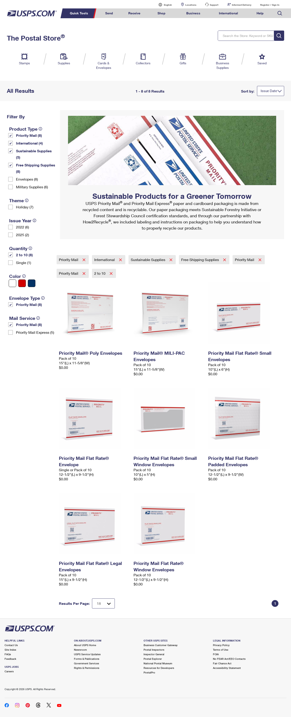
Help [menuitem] (260, 13)
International (105, 259)
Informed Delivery (241, 4)
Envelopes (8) (27, 179)
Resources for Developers (159, 667)
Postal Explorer (153, 658)
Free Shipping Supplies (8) (35, 168)
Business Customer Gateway (161, 645)
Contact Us (11, 645)
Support (214, 4)
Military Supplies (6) (32, 187)
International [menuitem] (228, 13)
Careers (9, 671)
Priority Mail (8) (29, 135)
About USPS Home (85, 645)
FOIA (216, 654)
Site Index (10, 649)
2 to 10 (100, 273)
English (163, 4)
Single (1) (23, 262)
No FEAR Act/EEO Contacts (229, 658)
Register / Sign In (269, 4)
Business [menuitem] (193, 13)
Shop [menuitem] (161, 13)
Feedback (10, 658)
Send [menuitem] (109, 13)
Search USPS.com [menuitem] (280, 13)
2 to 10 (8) (24, 255)
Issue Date (269, 91)
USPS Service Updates (87, 654)
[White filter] (12, 283)
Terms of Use (220, 649)
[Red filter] (22, 283)
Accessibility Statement (227, 667)
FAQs (8, 654)
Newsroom (80, 649)
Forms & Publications (86, 658)
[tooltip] (40, 129)
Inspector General (154, 654)
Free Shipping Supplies (200, 259)
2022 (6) (22, 227)
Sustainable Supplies (148, 259)
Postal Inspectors (154, 649)
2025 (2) (22, 235)
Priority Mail (69, 259)
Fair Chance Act (222, 663)
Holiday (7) (24, 207)
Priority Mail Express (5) (35, 332)
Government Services (86, 663)
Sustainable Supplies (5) (34, 154)
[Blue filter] (31, 283)
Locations (190, 4)
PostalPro (149, 672)
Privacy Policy (221, 645)
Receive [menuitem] (134, 13)
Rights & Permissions (86, 667)
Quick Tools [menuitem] (79, 13)
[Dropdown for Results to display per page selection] (103, 603)
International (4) (29, 143)
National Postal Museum (158, 663)
